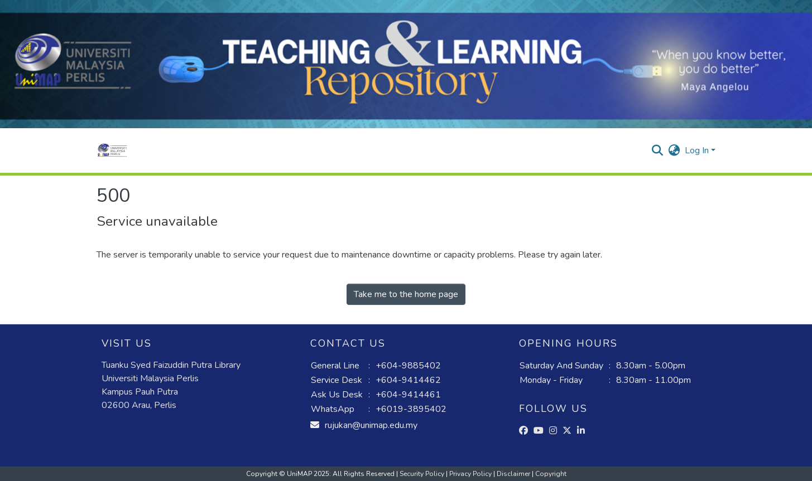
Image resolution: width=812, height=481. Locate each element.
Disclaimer (514, 473)
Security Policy (423, 473)
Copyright (550, 473)
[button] (112, 150)
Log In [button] (698, 150)
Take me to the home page (406, 294)
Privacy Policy (471, 473)
